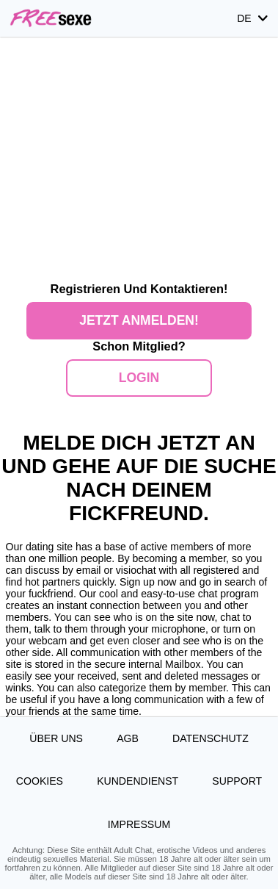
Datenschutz (210, 738)
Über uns (56, 738)
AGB (128, 738)
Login (139, 377)
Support (237, 781)
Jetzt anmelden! (139, 320)
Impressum (139, 824)
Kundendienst (137, 781)
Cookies (39, 781)
